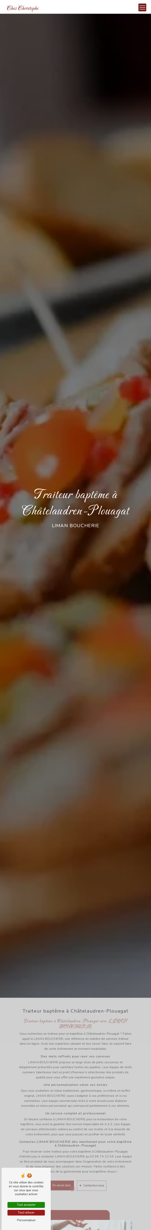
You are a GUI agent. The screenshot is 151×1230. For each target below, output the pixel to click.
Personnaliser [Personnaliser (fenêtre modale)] (26, 1220)
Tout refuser (26, 1212)
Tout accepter (26, 1205)
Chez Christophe (23, 8)
